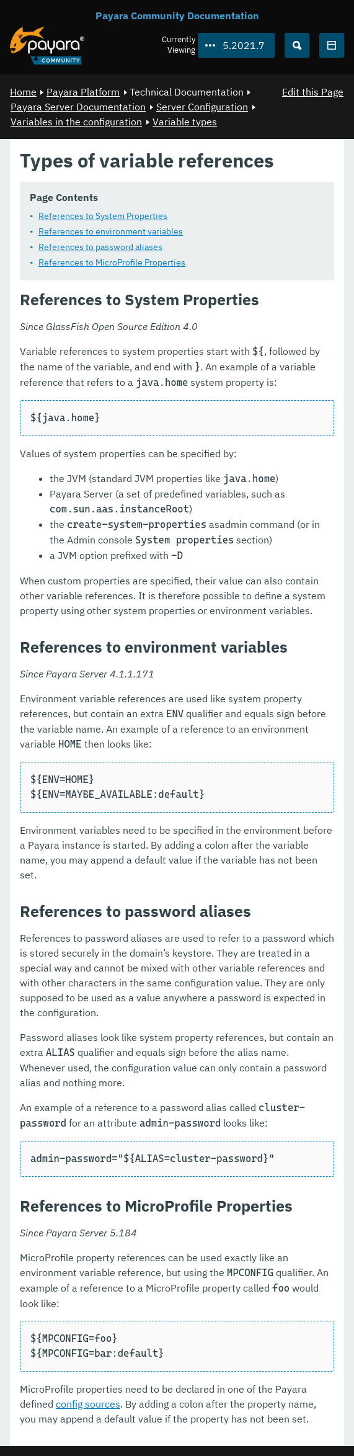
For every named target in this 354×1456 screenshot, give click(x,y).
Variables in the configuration (76, 121)
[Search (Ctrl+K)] (297, 45)
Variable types (185, 121)
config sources (88, 1404)
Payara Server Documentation (78, 106)
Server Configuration (202, 106)
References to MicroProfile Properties (111, 262)
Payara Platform (83, 92)
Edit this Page (312, 92)
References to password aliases (100, 246)
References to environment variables (110, 231)
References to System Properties (102, 215)
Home (23, 92)
